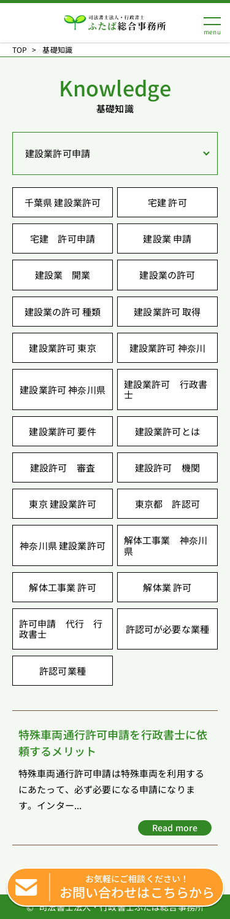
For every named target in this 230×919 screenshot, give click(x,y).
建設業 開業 (63, 274)
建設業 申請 (167, 238)
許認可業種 (62, 670)
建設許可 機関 (167, 467)
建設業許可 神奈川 (167, 347)
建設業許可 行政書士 (165, 389)
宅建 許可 (167, 202)
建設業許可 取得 (167, 311)
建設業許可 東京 (62, 347)
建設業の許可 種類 (63, 311)
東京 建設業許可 (62, 503)
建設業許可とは (167, 431)
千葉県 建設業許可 (63, 202)
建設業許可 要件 (62, 431)
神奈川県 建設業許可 (62, 545)
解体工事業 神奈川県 (165, 545)
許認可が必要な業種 (167, 628)
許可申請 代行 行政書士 (60, 628)
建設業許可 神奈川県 (62, 389)
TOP (19, 49)
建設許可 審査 (62, 467)
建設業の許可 (167, 274)
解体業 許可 (167, 587)
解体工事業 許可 (62, 587)
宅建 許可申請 (62, 238)
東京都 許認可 (167, 503)
